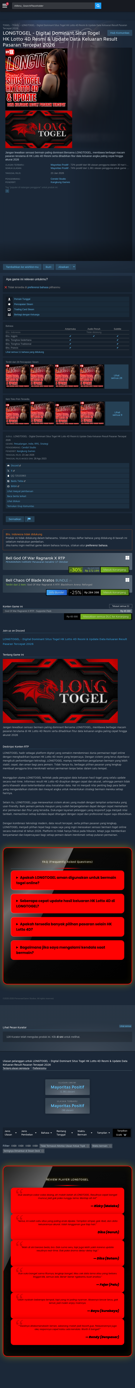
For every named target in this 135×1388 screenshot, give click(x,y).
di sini (60, 1036)
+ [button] (7, 191)
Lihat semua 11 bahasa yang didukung (25, 352)
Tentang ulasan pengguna (16, 1068)
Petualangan (20, 443)
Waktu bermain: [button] (100, 1146)
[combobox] (53, 6)
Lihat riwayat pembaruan (20, 491)
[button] (48, 267)
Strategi (44, 443)
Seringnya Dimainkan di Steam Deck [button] (22, 1151)
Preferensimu (39, 1068)
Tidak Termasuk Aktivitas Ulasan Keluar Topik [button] (62, 1146)
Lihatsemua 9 (117, 413)
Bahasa (45, 1132)
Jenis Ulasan (8, 1133)
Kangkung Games (60, 182)
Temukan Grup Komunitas (20, 506)
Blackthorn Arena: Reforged (76, 584)
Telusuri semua (120, 606)
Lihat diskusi (13, 501)
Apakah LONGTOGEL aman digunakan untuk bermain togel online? (66, 880)
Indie (30, 443)
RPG (36, 443)
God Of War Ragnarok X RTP (43, 584)
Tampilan (102, 1132)
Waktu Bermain (82, 1133)
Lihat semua (125, 1026)
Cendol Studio (58, 178)
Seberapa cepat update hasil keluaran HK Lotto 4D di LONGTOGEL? (65, 903)
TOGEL (6, 25)
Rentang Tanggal (61, 1133)
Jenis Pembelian (27, 1133)
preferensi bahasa (38, 287)
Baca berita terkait (16, 496)
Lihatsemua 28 (116, 376)
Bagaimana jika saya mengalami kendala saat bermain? (60, 950)
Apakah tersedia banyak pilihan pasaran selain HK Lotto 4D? (64, 927)
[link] (84, 570)
